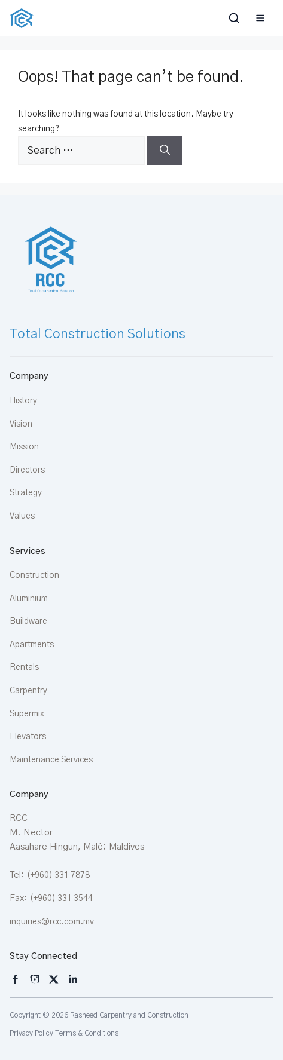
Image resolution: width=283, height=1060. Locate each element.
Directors (27, 470)
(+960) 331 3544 (61, 898)
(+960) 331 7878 (58, 875)
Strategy (26, 493)
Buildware (28, 621)
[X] (54, 979)
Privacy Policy (31, 1033)
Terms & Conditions (86, 1033)
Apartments (32, 645)
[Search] (164, 150)
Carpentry (28, 691)
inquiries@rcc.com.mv (52, 922)
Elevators (28, 737)
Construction (34, 575)
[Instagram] (16, 979)
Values (22, 516)
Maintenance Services (51, 760)
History (23, 401)
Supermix (27, 714)
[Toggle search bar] (235, 18)
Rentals (24, 667)
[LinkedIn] (73, 979)
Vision (21, 424)
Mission (24, 447)
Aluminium (29, 599)
